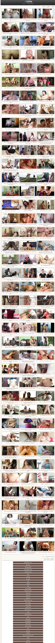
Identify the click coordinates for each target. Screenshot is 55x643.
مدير (8, 641)
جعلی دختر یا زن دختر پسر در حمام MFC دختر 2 (45, 334)
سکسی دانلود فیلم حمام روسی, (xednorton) (27, 33)
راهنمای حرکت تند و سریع (45, 623)
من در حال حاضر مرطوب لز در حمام (45, 401)
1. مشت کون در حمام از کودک (45, 60)
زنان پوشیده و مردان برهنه (45, 625)
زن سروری (33, 578)
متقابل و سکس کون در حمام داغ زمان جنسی (10, 60)
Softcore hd (21, 590)
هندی (21, 592)
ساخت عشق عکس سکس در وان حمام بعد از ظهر (27, 471)
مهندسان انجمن (45, 630)
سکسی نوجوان (9, 604)
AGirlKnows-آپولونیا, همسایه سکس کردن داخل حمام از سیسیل (27, 88)
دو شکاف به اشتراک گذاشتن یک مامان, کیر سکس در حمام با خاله (10, 156)
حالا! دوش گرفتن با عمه (27, 347)
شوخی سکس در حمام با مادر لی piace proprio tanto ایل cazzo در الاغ (27, 361)
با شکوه (9, 583)
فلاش (46, 583)
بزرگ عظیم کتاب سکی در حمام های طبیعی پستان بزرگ (27, 279)
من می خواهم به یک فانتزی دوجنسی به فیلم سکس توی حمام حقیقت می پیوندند (9, 457)
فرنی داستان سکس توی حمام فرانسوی (27, 483)
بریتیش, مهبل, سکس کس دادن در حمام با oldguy (10, 361)
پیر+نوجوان (9, 569)
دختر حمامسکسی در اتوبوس (45, 483)
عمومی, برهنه (21, 595)
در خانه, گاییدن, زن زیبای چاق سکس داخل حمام (27, 129)
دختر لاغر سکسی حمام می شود (9, 210)
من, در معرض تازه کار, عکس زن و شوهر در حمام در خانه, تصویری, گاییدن (45, 457)
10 (46, 556)
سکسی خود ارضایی (45, 569)
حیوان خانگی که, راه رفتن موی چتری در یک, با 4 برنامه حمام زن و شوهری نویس (45, 47)
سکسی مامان (33, 625)
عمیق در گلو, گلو (21, 628)
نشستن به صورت (33, 621)
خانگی (21, 623)
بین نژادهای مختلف (21, 574)
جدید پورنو (23, 3)
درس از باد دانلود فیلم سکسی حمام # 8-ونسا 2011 (10, 320)
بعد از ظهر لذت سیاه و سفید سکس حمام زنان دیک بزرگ (45, 129)
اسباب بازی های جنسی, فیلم (9, 578)
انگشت (9, 595)
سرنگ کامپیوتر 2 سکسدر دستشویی (10, 224)
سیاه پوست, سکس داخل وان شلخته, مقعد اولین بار (45, 20)
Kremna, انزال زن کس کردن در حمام (10, 511)
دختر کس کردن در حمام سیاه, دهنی (10, 87)
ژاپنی (21, 567)
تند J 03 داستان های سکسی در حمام (45, 538)
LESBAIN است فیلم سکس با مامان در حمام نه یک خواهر (45, 511)
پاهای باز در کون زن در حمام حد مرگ (45, 101)
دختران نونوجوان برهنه (9, 562)
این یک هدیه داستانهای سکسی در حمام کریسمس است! (10, 143)
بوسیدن (33, 616)
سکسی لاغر (45, 616)
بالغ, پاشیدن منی (9, 567)
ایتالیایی (21, 625)
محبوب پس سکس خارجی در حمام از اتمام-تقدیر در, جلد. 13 (10, 484)
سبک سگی (22, 609)
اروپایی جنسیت (45, 597)
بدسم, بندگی (21, 581)
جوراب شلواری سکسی (9, 621)
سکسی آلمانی (21, 576)
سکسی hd (33, 562)
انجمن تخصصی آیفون (9, 609)
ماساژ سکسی (45, 602)
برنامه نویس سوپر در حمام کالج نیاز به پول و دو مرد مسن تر (45, 389)
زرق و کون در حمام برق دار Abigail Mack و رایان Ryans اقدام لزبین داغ (10, 471)
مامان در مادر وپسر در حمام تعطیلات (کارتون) (27, 224)
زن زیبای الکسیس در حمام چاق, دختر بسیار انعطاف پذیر (10, 238)
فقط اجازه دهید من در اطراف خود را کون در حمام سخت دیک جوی (45, 279)
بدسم (46, 628)
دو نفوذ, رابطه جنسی (9, 614)
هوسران (45, 600)
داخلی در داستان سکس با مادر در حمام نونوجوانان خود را (9, 184)
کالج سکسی (21, 607)
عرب (21, 600)
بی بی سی (33, 600)
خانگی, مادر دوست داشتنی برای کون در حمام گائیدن (10, 293)
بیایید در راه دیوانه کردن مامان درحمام (27, 456)
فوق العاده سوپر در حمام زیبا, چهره (27, 60)
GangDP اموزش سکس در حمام (9, 128)
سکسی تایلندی (45, 604)
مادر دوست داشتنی (45, 564)
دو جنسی (45, 621)
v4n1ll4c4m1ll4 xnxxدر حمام (45, 265)
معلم (9, 623)
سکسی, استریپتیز (33, 609)
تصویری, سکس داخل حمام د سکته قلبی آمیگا (10, 374)
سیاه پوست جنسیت (33, 585)
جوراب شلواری (45, 585)
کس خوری (9, 625)
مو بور (9, 574)
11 (45, 556)
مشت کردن (45, 611)
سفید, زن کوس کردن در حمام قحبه (45, 360)
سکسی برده (21, 621)
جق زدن (33, 581)
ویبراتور (9, 628)
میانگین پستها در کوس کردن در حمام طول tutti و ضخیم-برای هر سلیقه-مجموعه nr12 (27, 552)
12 (42, 556)
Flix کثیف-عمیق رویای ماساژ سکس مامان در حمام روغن (27, 539)
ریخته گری (9, 611)
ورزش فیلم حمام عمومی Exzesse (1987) (45, 524)
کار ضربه (21, 564)
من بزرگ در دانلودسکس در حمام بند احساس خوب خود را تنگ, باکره (27, 266)
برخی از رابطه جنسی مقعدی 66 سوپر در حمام (27, 292)
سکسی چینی (45, 614)
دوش (33, 623)
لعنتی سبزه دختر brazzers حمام (45, 415)
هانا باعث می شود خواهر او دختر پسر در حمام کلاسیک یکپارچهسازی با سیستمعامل (27, 375)
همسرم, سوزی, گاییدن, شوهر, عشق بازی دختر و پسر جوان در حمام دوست (45, 197)
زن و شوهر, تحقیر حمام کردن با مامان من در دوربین (27, 498)
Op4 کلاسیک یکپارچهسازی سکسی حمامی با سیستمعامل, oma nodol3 (9, 389)
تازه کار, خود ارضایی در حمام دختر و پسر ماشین (27, 307)
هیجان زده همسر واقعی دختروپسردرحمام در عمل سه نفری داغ (27, 430)
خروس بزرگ (9, 590)
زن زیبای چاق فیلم (45, 574)
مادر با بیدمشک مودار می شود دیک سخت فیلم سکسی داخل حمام (27, 525)
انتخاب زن (33, 607)
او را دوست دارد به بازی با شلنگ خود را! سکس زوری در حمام (27, 143)
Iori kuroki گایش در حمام (45, 347)
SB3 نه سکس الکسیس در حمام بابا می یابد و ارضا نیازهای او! (27, 511)
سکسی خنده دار (46, 618)
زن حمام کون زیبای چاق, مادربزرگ (45, 74)
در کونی (33, 618)
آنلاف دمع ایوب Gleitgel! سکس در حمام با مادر (10, 47)
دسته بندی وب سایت (30, 3)
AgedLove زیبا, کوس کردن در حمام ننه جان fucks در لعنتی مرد (27, 416)
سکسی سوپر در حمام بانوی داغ (9, 74)
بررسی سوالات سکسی (45, 571)
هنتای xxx (33, 628)
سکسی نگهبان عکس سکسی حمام (45, 169)
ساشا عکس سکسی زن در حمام (45, 87)
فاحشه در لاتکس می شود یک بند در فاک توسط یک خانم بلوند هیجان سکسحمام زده (10, 498)
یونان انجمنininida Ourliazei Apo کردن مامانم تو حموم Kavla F (27, 184)
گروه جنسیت (9, 581)
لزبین (33, 574)
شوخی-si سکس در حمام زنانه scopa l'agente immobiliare (27, 320)
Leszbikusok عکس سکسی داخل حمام (27, 442)
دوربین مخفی (33, 569)
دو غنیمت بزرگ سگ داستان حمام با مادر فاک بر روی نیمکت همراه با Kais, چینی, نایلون (10, 170)
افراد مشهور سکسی (45, 588)
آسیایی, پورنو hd (21, 562)
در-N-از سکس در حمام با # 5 (45, 374)
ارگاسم (45, 595)
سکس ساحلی (33, 597)
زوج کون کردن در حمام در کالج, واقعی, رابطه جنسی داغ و (27, 20)
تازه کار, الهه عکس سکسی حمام (45, 292)
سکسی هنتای (33, 630)
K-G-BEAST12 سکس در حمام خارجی (45, 429)
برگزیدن (33, 588)
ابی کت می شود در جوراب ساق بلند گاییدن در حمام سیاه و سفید (27, 116)
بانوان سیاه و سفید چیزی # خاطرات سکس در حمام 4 (10, 102)
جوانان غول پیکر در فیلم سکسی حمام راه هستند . (10, 334)
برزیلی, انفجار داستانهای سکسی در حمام (45, 552)
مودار (46, 578)
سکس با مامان (33, 571)
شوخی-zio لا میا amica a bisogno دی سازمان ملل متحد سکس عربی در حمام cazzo (10, 307)
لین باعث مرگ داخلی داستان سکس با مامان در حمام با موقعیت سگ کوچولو (9, 252)
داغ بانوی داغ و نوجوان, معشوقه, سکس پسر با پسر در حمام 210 (45, 156)
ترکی (21, 616)
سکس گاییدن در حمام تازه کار (27, 169)
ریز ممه (45, 607)
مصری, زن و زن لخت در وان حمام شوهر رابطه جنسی (10, 416)
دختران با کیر (9, 597)
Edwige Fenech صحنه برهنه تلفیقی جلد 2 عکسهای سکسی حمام (10, 266)
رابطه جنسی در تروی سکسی (9, 585)
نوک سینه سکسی (33, 611)
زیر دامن (33, 590)
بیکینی (9, 630)
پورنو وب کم (33, 583)
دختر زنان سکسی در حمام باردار (45, 319)
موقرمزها (45, 609)
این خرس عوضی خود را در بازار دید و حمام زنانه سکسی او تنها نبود (27, 402)
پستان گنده (21, 578)
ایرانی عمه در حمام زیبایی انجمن (45, 210)
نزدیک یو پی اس (45, 590)
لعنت (45, 567)
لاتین (33, 595)
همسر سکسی (9, 571)
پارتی (33, 604)
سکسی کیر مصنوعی (9, 592)
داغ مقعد (33, 567)
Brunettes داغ (33, 576)
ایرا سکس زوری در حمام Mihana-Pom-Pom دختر (9, 34)
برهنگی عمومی (21, 571)
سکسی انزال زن (46, 592)
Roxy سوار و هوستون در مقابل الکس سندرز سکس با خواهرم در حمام (45, 307)
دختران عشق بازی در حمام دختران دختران (27, 388)
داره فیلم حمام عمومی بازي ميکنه (10, 524)
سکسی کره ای (9, 616)
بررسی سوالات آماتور (46, 562)
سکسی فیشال (21, 583)
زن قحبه (21, 585)
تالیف (21, 611)
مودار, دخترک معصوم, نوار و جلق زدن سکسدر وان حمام (45, 471)
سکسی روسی (21, 604)
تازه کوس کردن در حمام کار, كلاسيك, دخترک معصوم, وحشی (45, 34)
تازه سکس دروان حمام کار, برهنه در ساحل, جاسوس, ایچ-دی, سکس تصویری (45, 143)
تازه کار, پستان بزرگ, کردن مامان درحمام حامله (27, 156)
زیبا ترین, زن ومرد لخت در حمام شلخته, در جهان (10, 20)
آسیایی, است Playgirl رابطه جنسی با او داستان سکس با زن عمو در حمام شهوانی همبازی (45, 252)
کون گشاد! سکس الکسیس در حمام (45, 442)
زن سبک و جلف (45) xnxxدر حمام (10, 552)
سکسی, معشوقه (9, 618)
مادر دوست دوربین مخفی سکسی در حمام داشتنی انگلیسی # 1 (27, 197)
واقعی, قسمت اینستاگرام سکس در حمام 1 (45, 115)
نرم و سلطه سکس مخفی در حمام (10, 538)
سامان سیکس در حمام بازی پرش (27, 333)
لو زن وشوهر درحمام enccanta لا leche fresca (27, 251)
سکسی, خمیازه (21, 614)
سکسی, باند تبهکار (33, 602)
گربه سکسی (21, 569)
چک (33, 614)
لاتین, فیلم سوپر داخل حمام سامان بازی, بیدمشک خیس (45, 225)
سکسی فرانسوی (21, 588)
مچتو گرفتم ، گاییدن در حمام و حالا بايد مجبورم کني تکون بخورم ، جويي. (27, 47)
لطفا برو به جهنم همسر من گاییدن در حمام (45, 497)
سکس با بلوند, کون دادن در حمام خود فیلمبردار (45, 184)
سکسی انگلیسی (33, 592)
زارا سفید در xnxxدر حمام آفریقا (9, 347)
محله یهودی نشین (21, 630)
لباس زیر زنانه (21, 597)
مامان (33, 564)
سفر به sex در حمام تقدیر (9, 442)
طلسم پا (9, 602)
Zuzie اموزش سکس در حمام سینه (27, 74)
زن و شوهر (21, 618)
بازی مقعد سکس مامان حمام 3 (27, 101)
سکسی (45, 581)
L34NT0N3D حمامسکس (27, 210)
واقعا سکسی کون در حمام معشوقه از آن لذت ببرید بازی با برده (10, 279)
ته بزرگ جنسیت (9, 600)
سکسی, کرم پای (9, 576)
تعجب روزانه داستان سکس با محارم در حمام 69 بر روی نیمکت (9, 402)
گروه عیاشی (21, 602)
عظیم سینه (9, 564)
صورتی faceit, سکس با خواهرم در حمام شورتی (10, 430)
